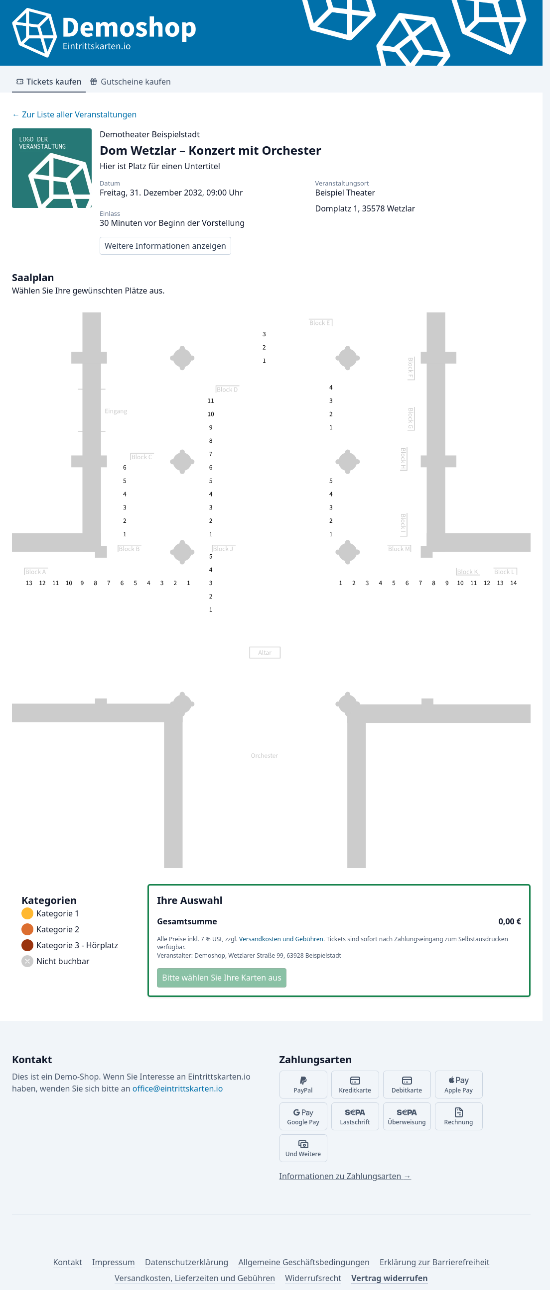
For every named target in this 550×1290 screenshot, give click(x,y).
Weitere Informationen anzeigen (165, 245)
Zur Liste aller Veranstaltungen (74, 114)
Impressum (113, 1262)
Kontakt (67, 1262)
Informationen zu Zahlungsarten (345, 1176)
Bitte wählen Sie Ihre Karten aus (221, 977)
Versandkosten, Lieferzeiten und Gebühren (195, 1278)
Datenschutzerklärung (186, 1262)
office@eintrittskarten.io (178, 1088)
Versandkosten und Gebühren (281, 939)
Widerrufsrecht (313, 1278)
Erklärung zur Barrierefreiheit (435, 1262)
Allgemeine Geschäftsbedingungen (303, 1262)
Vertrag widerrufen (389, 1278)
